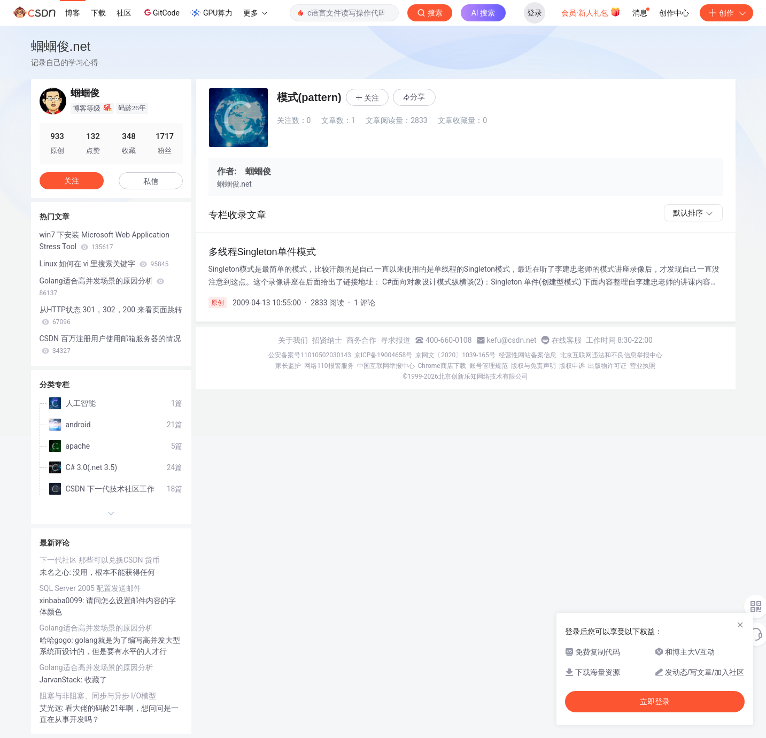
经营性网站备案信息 (527, 355)
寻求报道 (396, 340)
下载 (98, 13)
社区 (124, 13)
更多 (255, 13)
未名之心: (56, 572)
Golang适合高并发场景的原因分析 (102, 286)
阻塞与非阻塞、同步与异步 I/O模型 (98, 695)
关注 (71, 180)
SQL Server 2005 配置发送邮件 (91, 588)
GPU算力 (211, 12)
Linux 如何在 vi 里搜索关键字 (104, 263)
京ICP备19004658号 (383, 355)
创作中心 (674, 13)
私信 (150, 181)
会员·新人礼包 (591, 11)
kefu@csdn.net (512, 340)
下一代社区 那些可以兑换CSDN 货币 (100, 560)
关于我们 (293, 340)
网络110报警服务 (328, 366)
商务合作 (361, 340)
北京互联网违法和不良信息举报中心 (611, 355)
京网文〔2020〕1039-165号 (455, 355)
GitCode (161, 12)
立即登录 (655, 701)
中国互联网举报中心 (386, 366)
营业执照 (642, 366)
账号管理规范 (488, 366)
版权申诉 (572, 366)
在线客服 (567, 340)
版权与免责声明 (533, 366)
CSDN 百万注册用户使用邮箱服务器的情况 (110, 344)
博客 (72, 13)
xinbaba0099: (63, 600)
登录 (534, 13)
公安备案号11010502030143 (309, 355)
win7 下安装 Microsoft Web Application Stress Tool (104, 240)
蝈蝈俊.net (61, 46)
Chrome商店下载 (442, 366)
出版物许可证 (607, 366)
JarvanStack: (62, 679)
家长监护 (288, 366)
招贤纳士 (327, 340)
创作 (726, 13)
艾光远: (53, 708)
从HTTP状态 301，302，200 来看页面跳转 (111, 315)
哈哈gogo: (57, 640)
